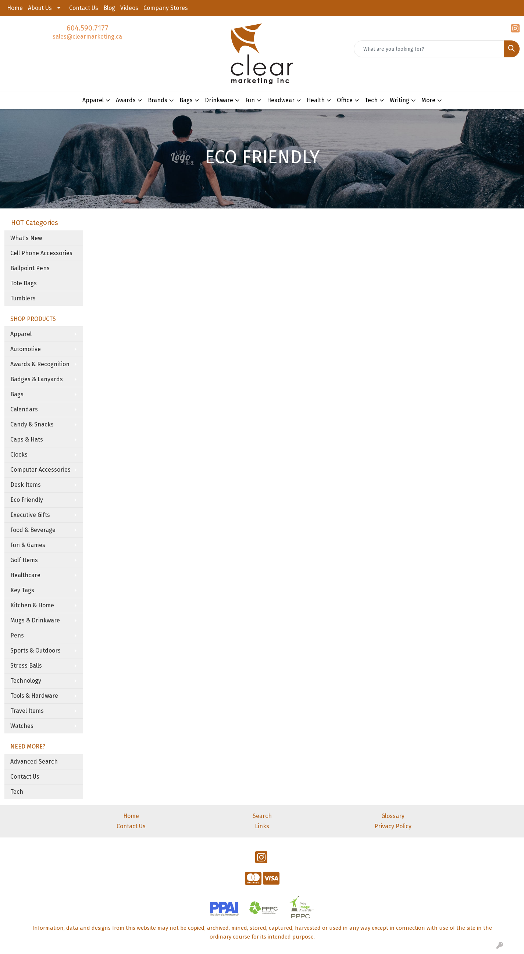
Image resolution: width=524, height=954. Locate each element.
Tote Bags (23, 283)
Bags (17, 394)
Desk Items (25, 484)
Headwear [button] (281, 100)
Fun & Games (27, 545)
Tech (16, 791)
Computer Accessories (40, 469)
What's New (26, 238)
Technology (25, 680)
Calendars (24, 409)
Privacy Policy (392, 826)
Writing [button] (399, 100)
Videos (129, 7)
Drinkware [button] (219, 100)
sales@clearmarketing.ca (87, 36)
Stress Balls (26, 665)
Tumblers (23, 298)
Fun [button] (250, 100)
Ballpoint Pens (30, 268)
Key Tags (22, 590)
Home (15, 7)
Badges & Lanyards (36, 379)
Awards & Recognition (39, 364)
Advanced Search (34, 761)
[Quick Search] (429, 48)
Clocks (19, 454)
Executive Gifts (30, 514)
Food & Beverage (33, 529)
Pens (17, 635)
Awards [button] (126, 100)
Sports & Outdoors (35, 650)
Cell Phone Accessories (41, 253)
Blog (109, 7)
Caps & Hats (26, 439)
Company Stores (165, 7)
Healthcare (25, 575)
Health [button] (316, 100)
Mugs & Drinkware (35, 620)
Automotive (25, 349)
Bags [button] (186, 100)
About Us (40, 7)
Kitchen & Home (32, 605)
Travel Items (27, 710)
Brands (157, 100)
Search (262, 815)
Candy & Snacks (32, 424)
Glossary (392, 815)
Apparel (21, 333)
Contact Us (83, 7)
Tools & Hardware (34, 695)
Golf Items (24, 560)
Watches (21, 725)
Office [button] (345, 100)
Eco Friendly (26, 499)
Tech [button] (371, 100)
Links (262, 826)
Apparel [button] (93, 100)
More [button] (428, 100)
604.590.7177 (87, 28)
